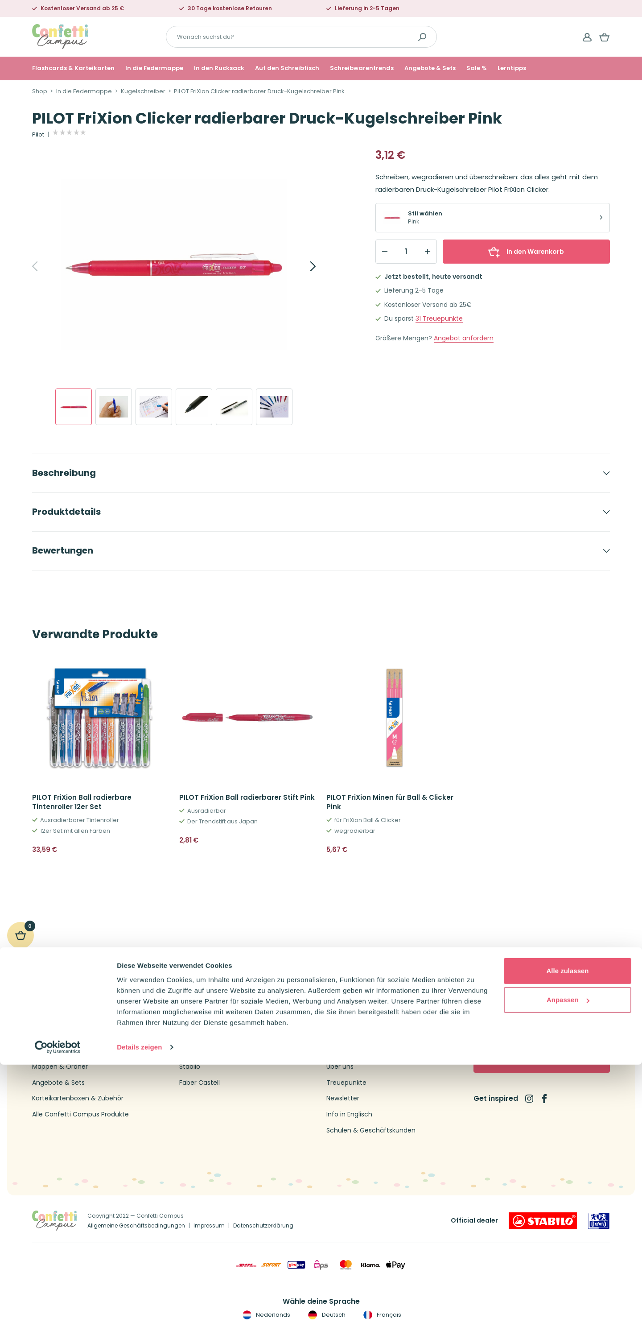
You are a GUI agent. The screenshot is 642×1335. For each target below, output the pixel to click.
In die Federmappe (154, 68)
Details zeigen (139, 1317)
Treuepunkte (439, 318)
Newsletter (342, 1098)
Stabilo (189, 1066)
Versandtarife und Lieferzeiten (373, 1035)
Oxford (190, 1003)
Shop (39, 91)
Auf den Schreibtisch (287, 68)
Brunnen (192, 1019)
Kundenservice (349, 1019)
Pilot (38, 135)
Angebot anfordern (464, 338)
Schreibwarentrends (362, 68)
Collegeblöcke (54, 1035)
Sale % (476, 68)
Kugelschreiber (143, 91)
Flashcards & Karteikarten (73, 68)
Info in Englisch (349, 1114)
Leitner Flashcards (207, 1035)
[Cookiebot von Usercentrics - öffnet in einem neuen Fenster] (58, 1317)
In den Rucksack (219, 68)
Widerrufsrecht (349, 1051)
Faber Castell (199, 1083)
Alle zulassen (567, 1241)
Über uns (340, 1066)
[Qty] (406, 251)
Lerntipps (512, 68)
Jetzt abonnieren (542, 1060)
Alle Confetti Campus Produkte (80, 1114)
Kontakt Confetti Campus (366, 1003)
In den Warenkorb (526, 251)
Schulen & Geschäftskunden (371, 1130)
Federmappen (54, 1019)
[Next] (303, 266)
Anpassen (568, 1270)
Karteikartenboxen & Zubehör (77, 1098)
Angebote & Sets (430, 68)
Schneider (194, 1051)
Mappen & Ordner (60, 1066)
